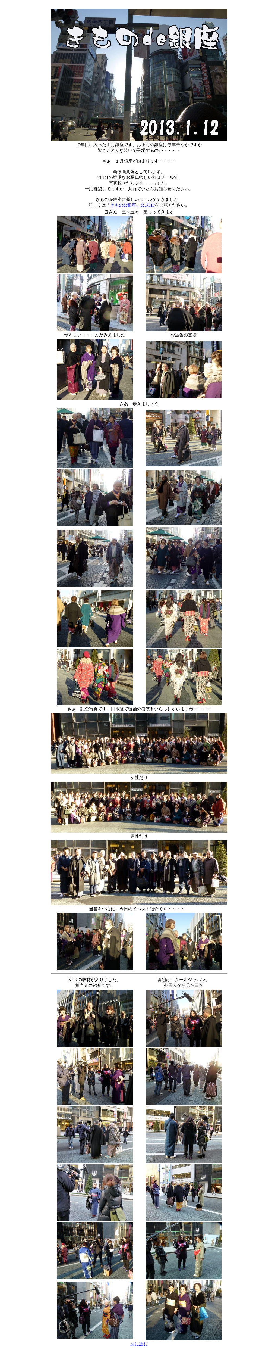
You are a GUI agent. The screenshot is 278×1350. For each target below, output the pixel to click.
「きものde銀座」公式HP (130, 205)
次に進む (139, 1344)
